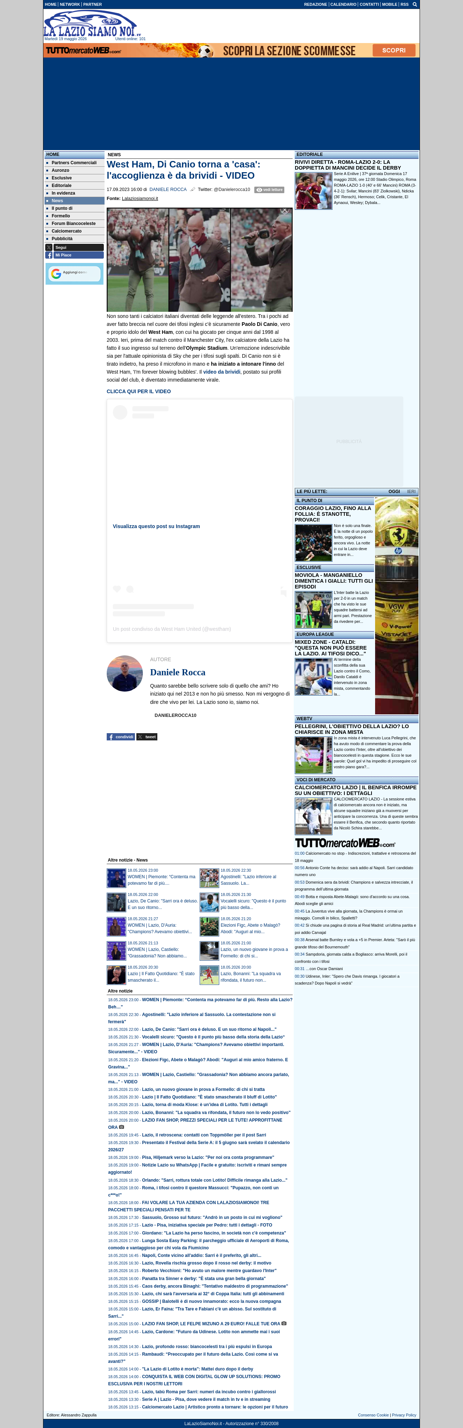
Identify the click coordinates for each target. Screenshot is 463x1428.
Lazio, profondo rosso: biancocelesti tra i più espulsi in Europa (207, 1346)
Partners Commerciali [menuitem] (71, 162)
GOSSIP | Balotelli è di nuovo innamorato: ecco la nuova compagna (211, 1301)
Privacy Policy (404, 1415)
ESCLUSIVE (309, 567)
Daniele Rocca (168, 189)
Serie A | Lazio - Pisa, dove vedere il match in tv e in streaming (206, 1399)
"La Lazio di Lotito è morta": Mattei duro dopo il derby (197, 1369)
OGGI (394, 491)
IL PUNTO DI (309, 500)
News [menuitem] (54, 200)
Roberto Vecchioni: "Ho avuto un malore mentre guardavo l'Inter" (209, 1270)
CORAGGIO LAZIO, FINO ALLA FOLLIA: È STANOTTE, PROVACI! (333, 514)
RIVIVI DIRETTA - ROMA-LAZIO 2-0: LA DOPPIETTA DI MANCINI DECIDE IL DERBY (348, 165)
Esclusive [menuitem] (59, 177)
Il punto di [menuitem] (59, 208)
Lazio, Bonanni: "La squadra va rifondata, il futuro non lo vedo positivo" (216, 1112)
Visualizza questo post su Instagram (156, 526)
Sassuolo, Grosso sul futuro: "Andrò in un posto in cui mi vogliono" (212, 1217)
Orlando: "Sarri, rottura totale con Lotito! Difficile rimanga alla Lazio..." (215, 1180)
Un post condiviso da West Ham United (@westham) (172, 629)
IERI (411, 491)
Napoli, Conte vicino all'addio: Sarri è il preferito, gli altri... (202, 1255)
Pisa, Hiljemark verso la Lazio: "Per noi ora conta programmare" (208, 1157)
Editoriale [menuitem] (59, 185)
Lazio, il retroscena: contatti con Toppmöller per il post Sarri (204, 1135)
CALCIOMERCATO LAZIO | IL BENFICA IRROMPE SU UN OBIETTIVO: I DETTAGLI (356, 790)
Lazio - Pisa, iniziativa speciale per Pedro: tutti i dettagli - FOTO (207, 1225)
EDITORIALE (310, 154)
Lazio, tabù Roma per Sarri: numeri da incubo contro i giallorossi (209, 1391)
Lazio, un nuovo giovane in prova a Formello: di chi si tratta (203, 1089)
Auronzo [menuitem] (57, 170)
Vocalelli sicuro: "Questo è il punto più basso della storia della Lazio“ (213, 1037)
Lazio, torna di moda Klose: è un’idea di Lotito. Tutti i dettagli (205, 1104)
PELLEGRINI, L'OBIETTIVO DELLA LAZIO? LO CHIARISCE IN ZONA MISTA (352, 729)
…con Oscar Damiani (324, 968)
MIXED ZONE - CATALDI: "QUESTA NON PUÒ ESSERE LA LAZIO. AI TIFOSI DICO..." (331, 647)
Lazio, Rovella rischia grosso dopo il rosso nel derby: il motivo (206, 1263)
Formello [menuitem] (58, 215)
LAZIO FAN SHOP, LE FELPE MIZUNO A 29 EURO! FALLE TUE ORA (211, 1323)
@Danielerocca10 (232, 189)
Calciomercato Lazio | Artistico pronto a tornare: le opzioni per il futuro (215, 1407)
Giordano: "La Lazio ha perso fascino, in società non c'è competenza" (214, 1233)
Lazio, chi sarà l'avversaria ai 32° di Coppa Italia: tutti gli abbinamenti (213, 1293)
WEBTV (304, 718)
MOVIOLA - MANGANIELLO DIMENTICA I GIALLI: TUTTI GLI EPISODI (334, 581)
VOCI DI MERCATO (316, 779)
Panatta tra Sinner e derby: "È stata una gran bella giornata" (204, 1278)
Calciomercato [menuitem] (64, 231)
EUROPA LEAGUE (315, 634)
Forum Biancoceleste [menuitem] (70, 223)
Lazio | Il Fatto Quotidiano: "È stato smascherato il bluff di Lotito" (209, 1097)
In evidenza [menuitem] (60, 193)
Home (52, 154)
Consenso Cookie (373, 1415)
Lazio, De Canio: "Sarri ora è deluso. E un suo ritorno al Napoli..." (209, 1029)
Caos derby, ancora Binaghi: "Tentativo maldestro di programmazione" (215, 1286)
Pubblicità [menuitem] (59, 238)
